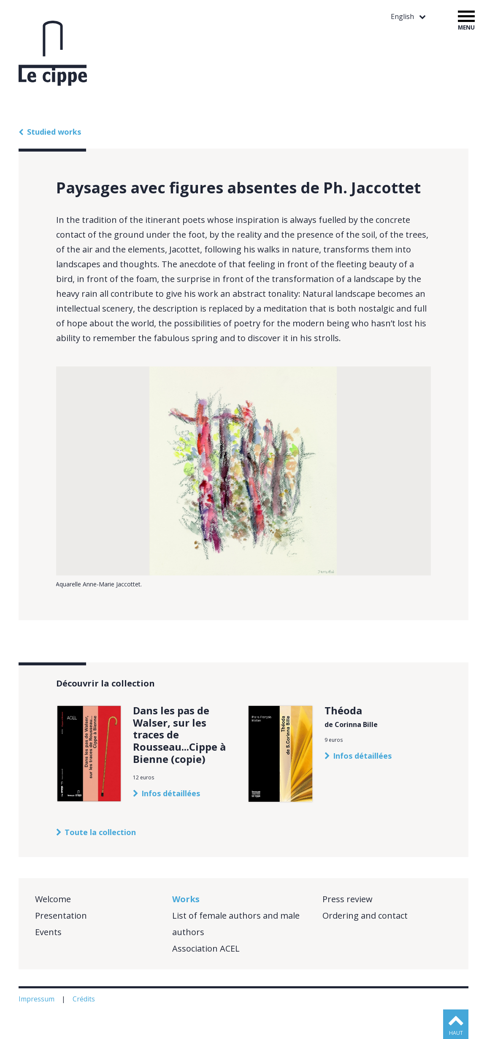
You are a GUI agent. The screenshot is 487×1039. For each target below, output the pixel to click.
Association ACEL (206, 948)
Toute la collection (100, 832)
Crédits (85, 999)
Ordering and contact (365, 915)
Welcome (53, 899)
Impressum (37, 999)
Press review (347, 899)
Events (48, 932)
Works (186, 899)
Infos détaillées (170, 793)
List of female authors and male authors (236, 924)
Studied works (54, 132)
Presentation (61, 915)
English (403, 17)
